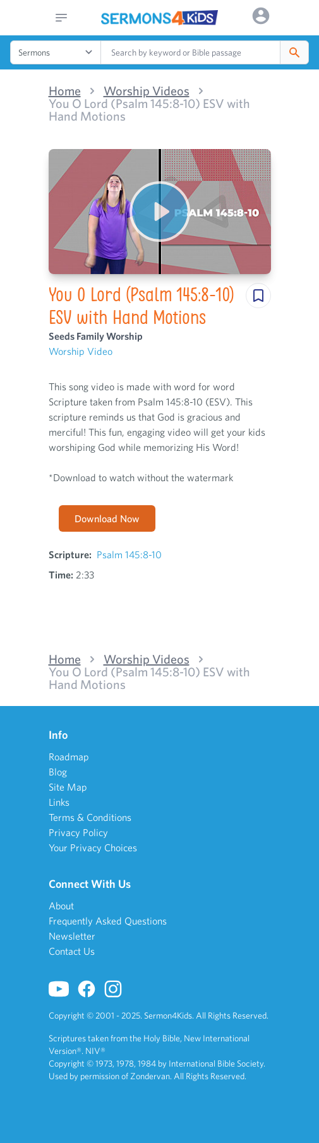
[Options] (261, 16)
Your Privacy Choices (93, 847)
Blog (58, 771)
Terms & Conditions (90, 817)
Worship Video (80, 351)
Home (65, 91)
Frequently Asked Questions (108, 920)
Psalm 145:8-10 (129, 554)
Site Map (68, 787)
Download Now (107, 518)
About (61, 905)
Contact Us (72, 951)
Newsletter (72, 936)
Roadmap (69, 756)
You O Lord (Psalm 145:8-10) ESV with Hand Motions (149, 110)
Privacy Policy (78, 832)
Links (59, 802)
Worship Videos (147, 91)
